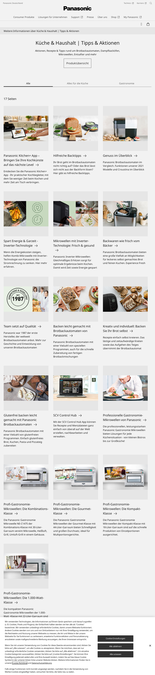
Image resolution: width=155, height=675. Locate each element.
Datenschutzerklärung (42, 663)
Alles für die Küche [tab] (77, 83)
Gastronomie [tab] (126, 83)
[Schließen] (150, 645)
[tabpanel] (77, 368)
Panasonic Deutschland (13, 3)
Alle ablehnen (115, 646)
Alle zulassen (115, 654)
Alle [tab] (28, 83)
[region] (77, 646)
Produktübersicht (77, 63)
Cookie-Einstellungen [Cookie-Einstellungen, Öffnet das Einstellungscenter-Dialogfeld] (115, 638)
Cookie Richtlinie (19, 663)
